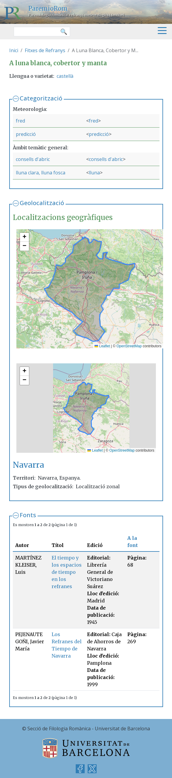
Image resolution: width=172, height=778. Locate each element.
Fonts (28, 515)
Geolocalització (42, 203)
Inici (13, 50)
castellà (65, 76)
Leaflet (102, 346)
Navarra (28, 465)
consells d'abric (33, 159)
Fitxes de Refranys (45, 50)
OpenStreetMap (129, 346)
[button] (24, 237)
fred (20, 120)
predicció (26, 134)
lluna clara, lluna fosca (40, 172)
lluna (94, 172)
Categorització (41, 98)
